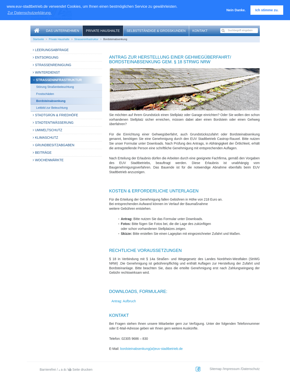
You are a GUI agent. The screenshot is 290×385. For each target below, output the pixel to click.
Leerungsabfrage (52, 50)
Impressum (232, 369)
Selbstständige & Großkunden (156, 31)
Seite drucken (80, 369)
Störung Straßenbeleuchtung (55, 87)
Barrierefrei (48, 369)
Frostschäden (45, 94)
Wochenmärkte (49, 160)
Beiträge (43, 152)
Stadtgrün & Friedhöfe (56, 115)
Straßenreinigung (53, 65)
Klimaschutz (46, 137)
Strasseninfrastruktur (86, 39)
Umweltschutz (48, 130)
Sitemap (216, 369)
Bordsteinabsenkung (51, 101)
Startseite (38, 39)
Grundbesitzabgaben (54, 145)
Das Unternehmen (62, 31)
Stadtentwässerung (54, 122)
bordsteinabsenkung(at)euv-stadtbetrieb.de (151, 349)
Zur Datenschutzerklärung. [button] (29, 13)
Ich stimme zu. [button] (267, 10)
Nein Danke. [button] (236, 10)
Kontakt (200, 31)
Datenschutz (251, 369)
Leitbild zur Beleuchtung (52, 107)
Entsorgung (47, 57)
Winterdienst (47, 72)
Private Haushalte (103, 31)
